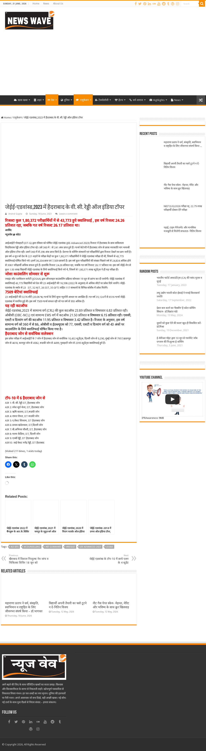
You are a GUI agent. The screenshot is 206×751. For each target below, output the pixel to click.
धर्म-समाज (136, 100)
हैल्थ (119, 100)
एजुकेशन (82, 100)
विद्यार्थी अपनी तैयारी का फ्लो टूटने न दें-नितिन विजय (182, 165)
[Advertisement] (103, 61)
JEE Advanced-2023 (90, 547)
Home (36, 3)
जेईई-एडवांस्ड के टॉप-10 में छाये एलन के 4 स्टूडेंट (108, 559)
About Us (58, 3)
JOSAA (109, 547)
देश (50, 100)
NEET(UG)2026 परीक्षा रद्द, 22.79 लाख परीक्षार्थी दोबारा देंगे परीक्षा (183, 208)
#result (70, 547)
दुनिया (65, 100)
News (46, 3)
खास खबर (21, 100)
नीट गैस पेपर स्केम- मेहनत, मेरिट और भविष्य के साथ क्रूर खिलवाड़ (181, 186)
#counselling (32, 547)
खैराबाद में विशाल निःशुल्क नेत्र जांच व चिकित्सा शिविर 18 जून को (29, 559)
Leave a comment (68, 214)
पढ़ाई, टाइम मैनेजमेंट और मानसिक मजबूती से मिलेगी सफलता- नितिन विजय (182, 229)
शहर (37, 100)
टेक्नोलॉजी (101, 100)
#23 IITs (15, 547)
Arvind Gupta (15, 214)
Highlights (157, 100)
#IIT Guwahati (53, 547)
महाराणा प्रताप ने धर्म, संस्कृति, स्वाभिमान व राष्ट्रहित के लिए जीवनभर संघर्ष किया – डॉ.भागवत (23, 607)
